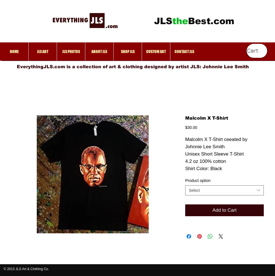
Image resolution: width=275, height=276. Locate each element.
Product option (197, 180)
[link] (256, 50)
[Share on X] (220, 236)
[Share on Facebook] (188, 236)
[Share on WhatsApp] (210, 236)
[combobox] (224, 190)
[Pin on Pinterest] (199, 236)
